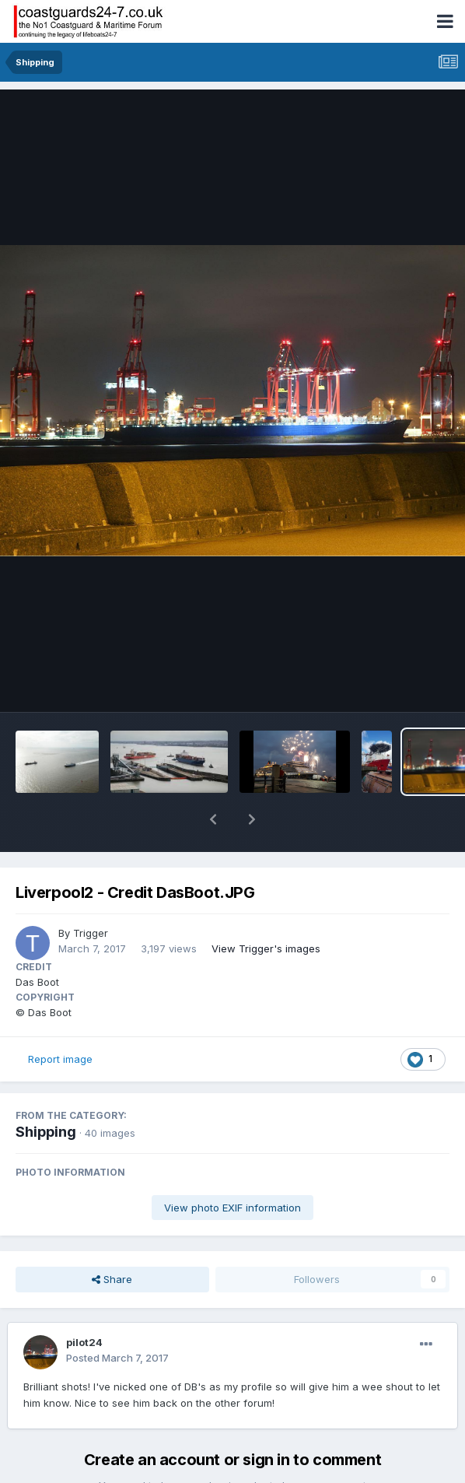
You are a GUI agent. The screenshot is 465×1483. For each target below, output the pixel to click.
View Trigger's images (266, 908)
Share (112, 1238)
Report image (60, 1018)
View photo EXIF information (232, 1167)
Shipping (46, 1091)
